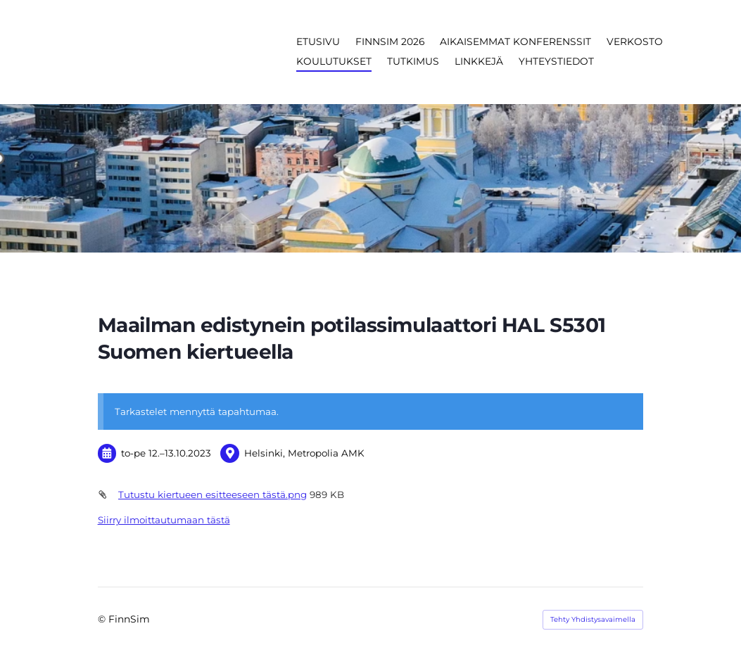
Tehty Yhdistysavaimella (592, 619)
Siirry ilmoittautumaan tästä (164, 519)
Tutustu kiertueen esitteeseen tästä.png (212, 494)
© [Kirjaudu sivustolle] (103, 619)
